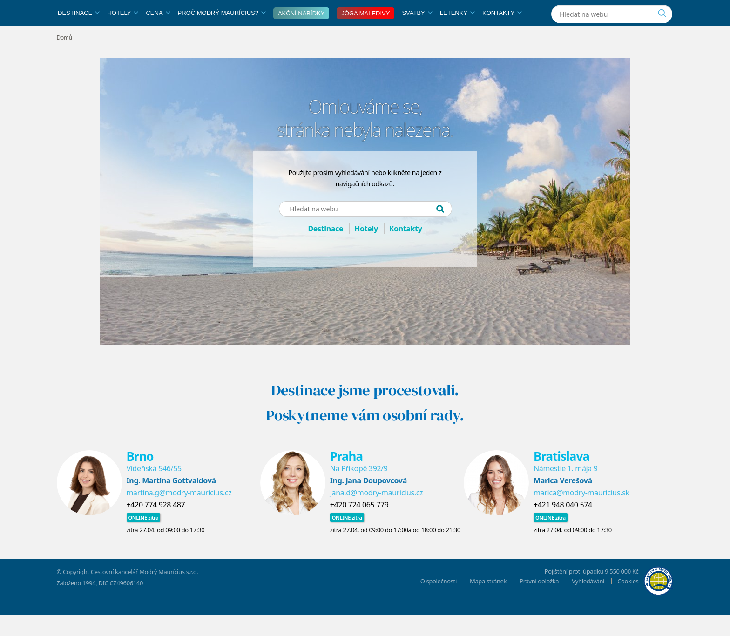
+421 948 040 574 (563, 526)
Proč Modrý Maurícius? (222, 34)
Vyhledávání (588, 602)
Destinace (79, 34)
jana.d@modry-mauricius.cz (376, 514)
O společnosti (438, 602)
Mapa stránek (488, 602)
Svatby (417, 34)
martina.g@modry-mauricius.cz (179, 514)
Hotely (122, 34)
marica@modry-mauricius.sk (581, 514)
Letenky (457, 34)
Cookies (627, 602)
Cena (158, 34)
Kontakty (502, 34)
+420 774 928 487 (156, 526)
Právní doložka (539, 602)
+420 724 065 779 (359, 526)
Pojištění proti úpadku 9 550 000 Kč (592, 593)
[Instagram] (616, 11)
